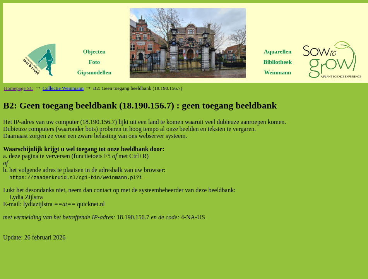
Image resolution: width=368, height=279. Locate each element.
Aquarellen (277, 51)
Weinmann (277, 72)
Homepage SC (18, 88)
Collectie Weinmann (63, 88)
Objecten (94, 51)
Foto (94, 62)
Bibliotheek (278, 62)
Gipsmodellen (94, 72)
